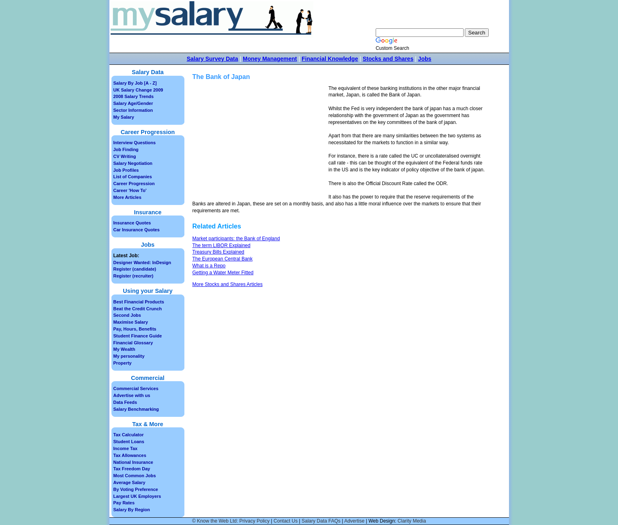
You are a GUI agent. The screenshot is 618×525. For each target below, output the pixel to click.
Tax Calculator (128, 434)
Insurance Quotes (132, 222)
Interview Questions (134, 142)
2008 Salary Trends (133, 96)
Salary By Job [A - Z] (135, 83)
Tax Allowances (129, 455)
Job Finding (126, 149)
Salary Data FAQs (321, 521)
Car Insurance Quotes (136, 229)
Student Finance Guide (137, 335)
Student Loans (128, 441)
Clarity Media (412, 521)
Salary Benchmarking (136, 409)
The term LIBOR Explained (221, 245)
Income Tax (125, 448)
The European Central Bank (222, 259)
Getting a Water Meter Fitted (223, 272)
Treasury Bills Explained (218, 252)
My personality (129, 356)
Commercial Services (135, 388)
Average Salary (129, 482)
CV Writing (124, 156)
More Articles (127, 197)
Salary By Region (131, 509)
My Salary (123, 117)
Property (122, 363)
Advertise (354, 521)
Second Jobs (127, 315)
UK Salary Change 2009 (138, 90)
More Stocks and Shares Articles (227, 284)
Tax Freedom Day (131, 468)
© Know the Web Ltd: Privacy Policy (230, 521)
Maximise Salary (130, 322)
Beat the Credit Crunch (137, 308)
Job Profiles (126, 170)
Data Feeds (125, 402)
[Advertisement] (260, 141)
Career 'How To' (130, 190)
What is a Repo (209, 266)
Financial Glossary (133, 342)
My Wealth (124, 349)
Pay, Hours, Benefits (134, 329)
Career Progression (134, 183)
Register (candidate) (134, 269)
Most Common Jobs (134, 475)
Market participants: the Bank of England (236, 238)
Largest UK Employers (137, 496)
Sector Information (133, 110)
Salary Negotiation (133, 163)
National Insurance (133, 462)
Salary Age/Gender (133, 103)
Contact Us (285, 521)
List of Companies (132, 176)
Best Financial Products (138, 301)
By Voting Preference (135, 489)
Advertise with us (131, 395)
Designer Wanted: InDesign (142, 262)
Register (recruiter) (133, 275)
